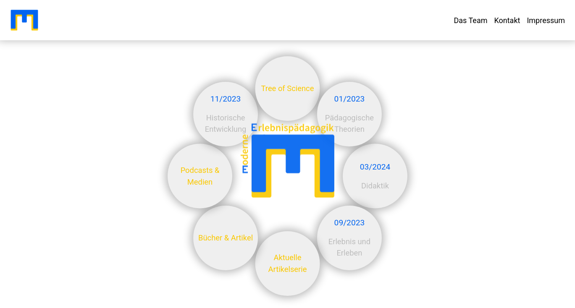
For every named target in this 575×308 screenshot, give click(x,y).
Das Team (470, 20)
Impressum (546, 20)
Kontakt (507, 20)
